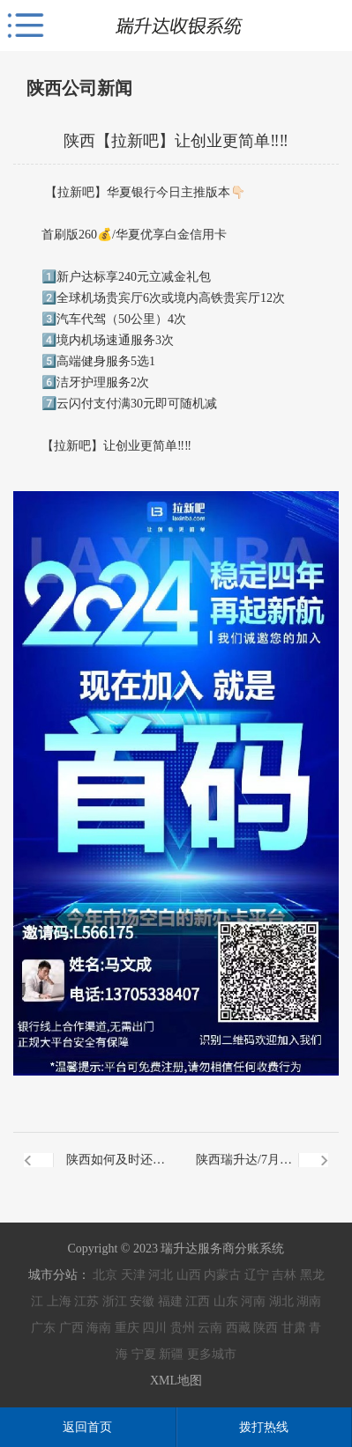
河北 (160, 1275)
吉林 (284, 1275)
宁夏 (143, 1354)
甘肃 (293, 1327)
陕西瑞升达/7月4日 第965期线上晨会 (239, 1170)
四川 (154, 1327)
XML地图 (176, 1380)
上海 (59, 1301)
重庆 (127, 1327)
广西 (71, 1327)
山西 (188, 1275)
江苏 (86, 1301)
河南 (253, 1301)
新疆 (171, 1354)
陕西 (265, 1327)
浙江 (114, 1301)
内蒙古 (222, 1275)
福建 (170, 1301)
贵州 (182, 1327)
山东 (225, 1301)
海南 (98, 1327)
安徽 (142, 1301)
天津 (133, 1275)
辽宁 (256, 1275)
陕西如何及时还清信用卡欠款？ (115, 1170)
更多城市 (211, 1354)
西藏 (238, 1327)
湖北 (281, 1301)
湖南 (308, 1301)
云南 (210, 1327)
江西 (197, 1301)
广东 (43, 1327)
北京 (105, 1275)
